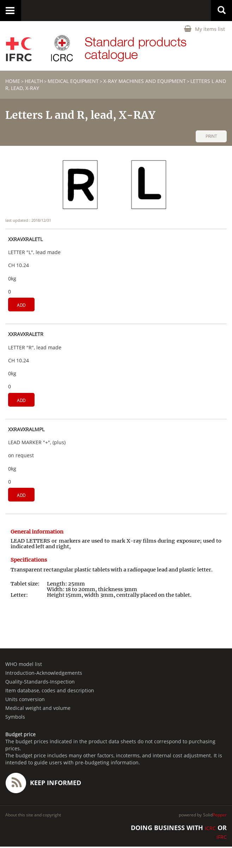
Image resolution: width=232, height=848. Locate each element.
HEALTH (34, 81)
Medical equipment (73, 81)
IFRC (221, 837)
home (12, 81)
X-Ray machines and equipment (144, 81)
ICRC (210, 828)
